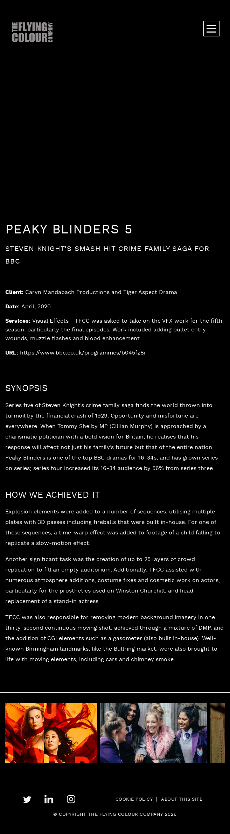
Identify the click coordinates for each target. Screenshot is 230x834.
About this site (181, 800)
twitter (27, 799)
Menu (211, 28)
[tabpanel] (156, 733)
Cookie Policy (134, 800)
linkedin (48, 799)
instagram (71, 799)
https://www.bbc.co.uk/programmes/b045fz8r (83, 353)
